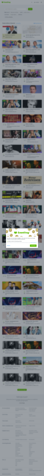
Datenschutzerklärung (33, 242)
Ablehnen (8, 245)
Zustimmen (33, 245)
